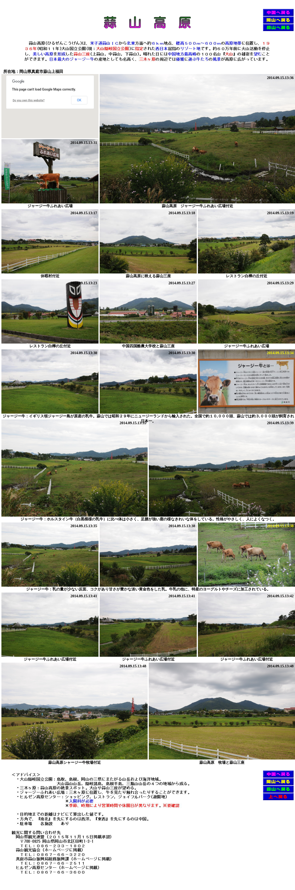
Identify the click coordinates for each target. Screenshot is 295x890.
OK (79, 100)
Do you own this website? (29, 100)
